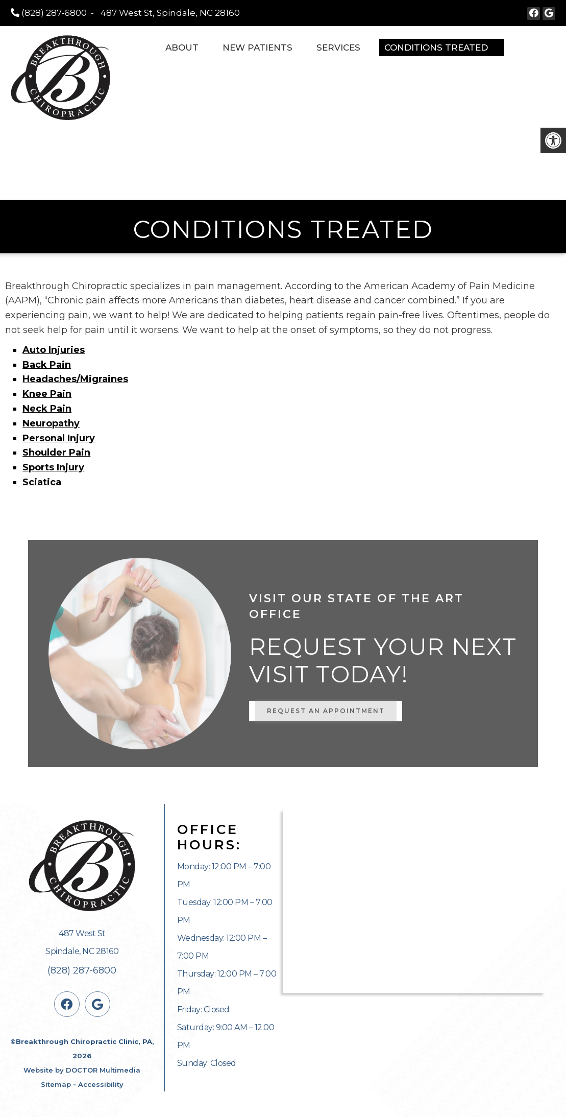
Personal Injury (58, 438)
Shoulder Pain (56, 452)
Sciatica (41, 482)
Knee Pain (46, 393)
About (182, 47)
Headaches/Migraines (75, 379)
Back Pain (46, 364)
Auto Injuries (53, 349)
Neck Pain (46, 408)
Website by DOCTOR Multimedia (81, 1070)
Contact (534, 47)
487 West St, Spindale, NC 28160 (170, 13)
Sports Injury (53, 467)
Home (139, 47)
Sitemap (56, 1084)
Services (338, 47)
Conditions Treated (436, 47)
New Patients (257, 47)
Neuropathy (51, 423)
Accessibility (101, 1084)
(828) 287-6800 (54, 13)
